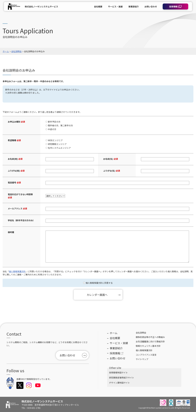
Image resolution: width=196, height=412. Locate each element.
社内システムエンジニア (59, 147)
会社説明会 (16, 51)
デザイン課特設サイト (119, 382)
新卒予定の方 (54, 121)
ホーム (6, 51)
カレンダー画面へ (97, 295)
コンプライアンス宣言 (146, 354)
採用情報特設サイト (118, 372)
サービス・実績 (119, 343)
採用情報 (117, 353)
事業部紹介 (116, 348)
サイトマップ (142, 359)
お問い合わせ (67, 355)
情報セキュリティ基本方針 (148, 345)
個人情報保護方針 (17, 271)
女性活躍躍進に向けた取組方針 (150, 341)
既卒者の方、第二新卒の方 (60, 125)
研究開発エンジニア (57, 144)
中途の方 (52, 129)
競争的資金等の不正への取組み (150, 337)
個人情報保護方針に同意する (99, 282)
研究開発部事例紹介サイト (121, 377)
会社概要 (115, 338)
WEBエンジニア (55, 140)
